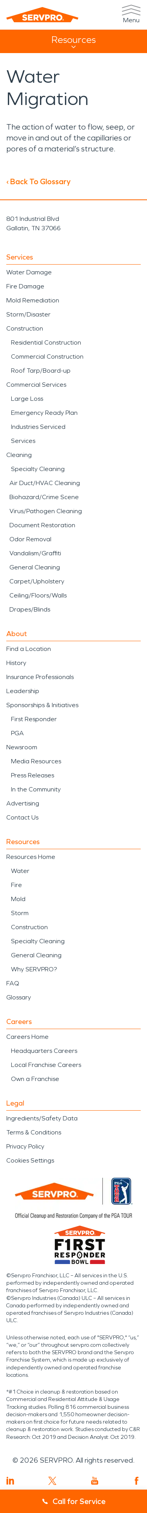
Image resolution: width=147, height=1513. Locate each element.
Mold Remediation (32, 300)
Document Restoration (42, 525)
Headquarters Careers (44, 1050)
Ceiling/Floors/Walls (38, 595)
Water (20, 871)
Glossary (18, 997)
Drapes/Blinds (29, 609)
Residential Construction (46, 342)
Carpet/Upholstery (36, 581)
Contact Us (22, 817)
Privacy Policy (25, 1146)
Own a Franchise (35, 1079)
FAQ (12, 983)
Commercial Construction (47, 356)
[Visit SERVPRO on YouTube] (95, 1481)
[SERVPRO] (42, 15)
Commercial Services (36, 384)
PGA (17, 733)
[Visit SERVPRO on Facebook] (136, 1481)
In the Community (36, 789)
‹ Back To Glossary (38, 181)
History (16, 663)
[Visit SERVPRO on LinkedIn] (10, 1481)
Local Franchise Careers (46, 1065)
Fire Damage (25, 286)
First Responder (34, 719)
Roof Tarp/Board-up (41, 370)
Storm (20, 913)
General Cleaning (34, 567)
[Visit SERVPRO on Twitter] (52, 1481)
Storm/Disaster (28, 314)
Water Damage (29, 272)
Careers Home (27, 1036)
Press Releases (32, 775)
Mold (18, 899)
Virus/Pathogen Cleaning (45, 511)
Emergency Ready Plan (44, 412)
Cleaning (19, 455)
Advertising (22, 803)
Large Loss (27, 398)
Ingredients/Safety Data (42, 1118)
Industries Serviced (38, 426)
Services (23, 440)
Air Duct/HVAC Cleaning (44, 483)
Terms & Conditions (33, 1132)
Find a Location (28, 648)
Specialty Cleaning (38, 469)
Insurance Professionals (40, 677)
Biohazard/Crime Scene (44, 497)
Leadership (22, 691)
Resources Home (30, 857)
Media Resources (36, 761)
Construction (24, 328)
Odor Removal (30, 539)
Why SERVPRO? (34, 969)
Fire (16, 885)
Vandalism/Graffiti (35, 553)
